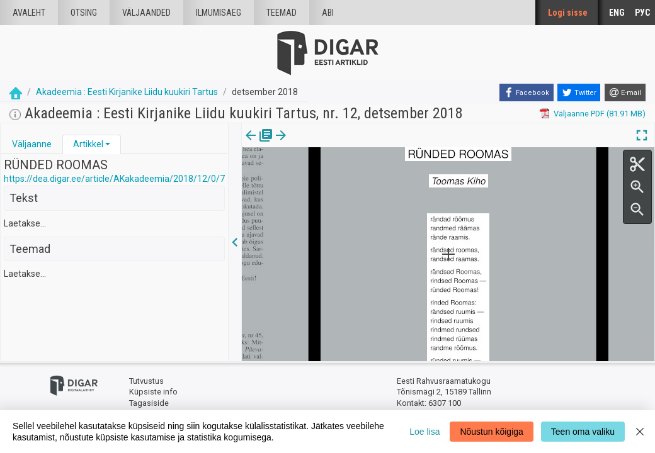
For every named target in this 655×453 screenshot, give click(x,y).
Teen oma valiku (583, 432)
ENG (617, 13)
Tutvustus (146, 381)
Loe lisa (424, 432)
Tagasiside (149, 403)
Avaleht (29, 13)
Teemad (281, 13)
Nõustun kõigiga (491, 432)
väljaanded (146, 13)
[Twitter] (578, 92)
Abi (328, 13)
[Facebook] (526, 92)
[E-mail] (625, 92)
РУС (642, 13)
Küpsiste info (153, 391)
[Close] (639, 431)
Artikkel (88, 144)
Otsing (84, 13)
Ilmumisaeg (218, 13)
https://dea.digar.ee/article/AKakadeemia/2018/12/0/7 (114, 179)
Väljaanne (32, 144)
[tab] (31, 144)
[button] (108, 144)
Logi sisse (568, 13)
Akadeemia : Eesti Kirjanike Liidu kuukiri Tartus (127, 92)
